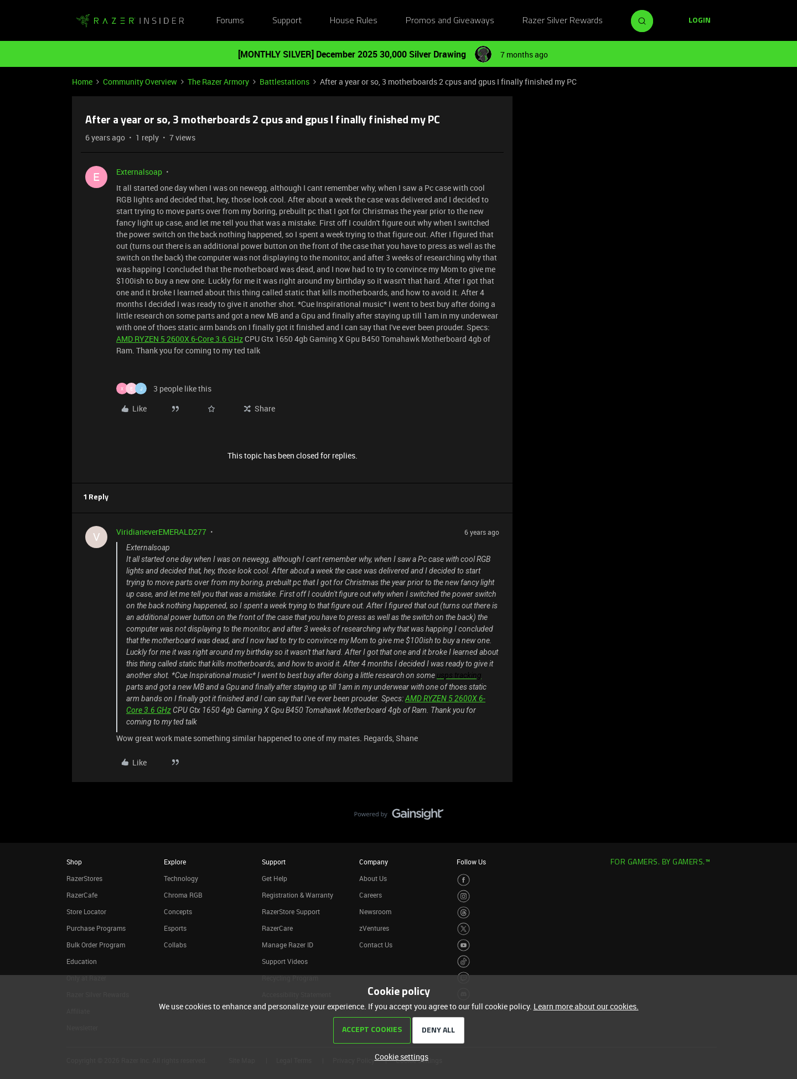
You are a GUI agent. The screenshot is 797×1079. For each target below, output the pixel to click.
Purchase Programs (96, 928)
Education (81, 961)
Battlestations (284, 81)
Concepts (178, 911)
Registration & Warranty (297, 894)
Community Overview (140, 81)
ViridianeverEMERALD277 (161, 532)
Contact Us (375, 944)
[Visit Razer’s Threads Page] (463, 913)
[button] (700, 21)
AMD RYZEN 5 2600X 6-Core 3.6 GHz (179, 338)
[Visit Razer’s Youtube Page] (463, 945)
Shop (74, 861)
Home (82, 81)
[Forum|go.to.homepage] (130, 21)
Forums (230, 21)
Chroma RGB (183, 894)
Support (287, 21)
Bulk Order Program (95, 944)
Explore (175, 861)
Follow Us (471, 861)
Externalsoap (139, 171)
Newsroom (375, 911)
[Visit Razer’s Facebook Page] (463, 880)
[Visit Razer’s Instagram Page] (463, 896)
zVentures (374, 928)
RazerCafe (81, 894)
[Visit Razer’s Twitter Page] (463, 929)
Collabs (175, 944)
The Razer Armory (218, 81)
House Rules (353, 21)
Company (373, 861)
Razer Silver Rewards (562, 21)
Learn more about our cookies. (586, 1006)
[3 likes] (163, 388)
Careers (370, 894)
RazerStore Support (291, 911)
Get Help (274, 878)
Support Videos (285, 961)
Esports (175, 928)
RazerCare (277, 928)
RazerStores (84, 878)
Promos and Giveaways (450, 21)
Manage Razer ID (287, 944)
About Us (373, 878)
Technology (181, 878)
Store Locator (86, 911)
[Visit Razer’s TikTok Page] (463, 961)
